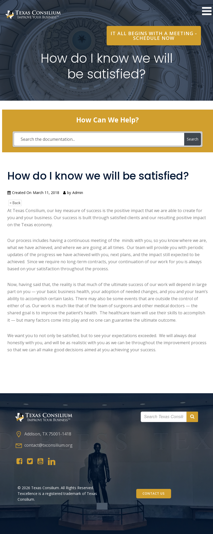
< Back (15, 203)
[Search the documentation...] (99, 139)
